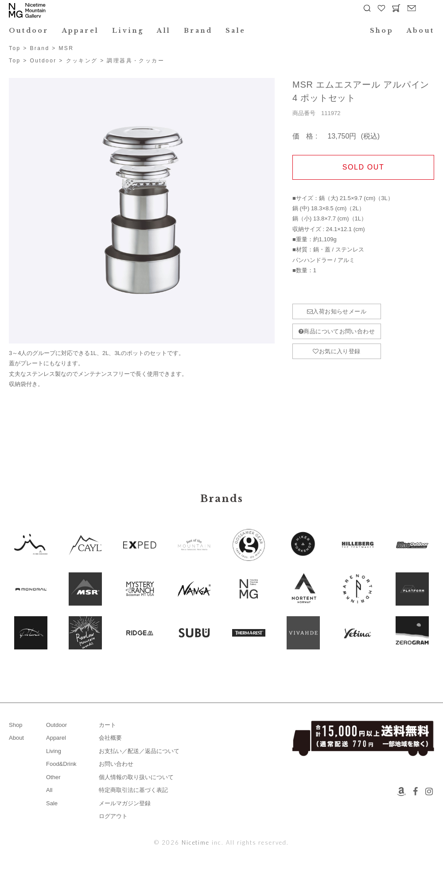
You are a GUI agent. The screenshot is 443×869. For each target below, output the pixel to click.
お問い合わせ (116, 764)
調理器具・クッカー (135, 61)
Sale (235, 31)
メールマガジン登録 (125, 803)
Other (53, 777)
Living (128, 31)
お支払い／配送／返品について (139, 751)
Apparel (80, 31)
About (420, 31)
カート (107, 725)
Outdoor (29, 31)
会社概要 (110, 737)
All (164, 31)
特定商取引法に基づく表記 (133, 790)
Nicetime (196, 842)
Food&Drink (61, 764)
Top (15, 48)
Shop (381, 31)
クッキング (82, 61)
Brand (198, 31)
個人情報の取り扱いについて (136, 777)
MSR (66, 48)
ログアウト (113, 816)
